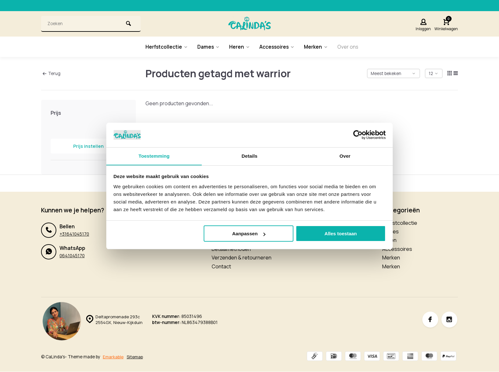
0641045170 (72, 255)
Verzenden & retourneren (241, 257)
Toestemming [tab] (154, 155)
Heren (239, 46)
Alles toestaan (341, 234)
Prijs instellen (88, 146)
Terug (51, 73)
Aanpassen (248, 234)
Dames (207, 46)
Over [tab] (345, 155)
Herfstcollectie (164, 46)
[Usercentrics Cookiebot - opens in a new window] (358, 135)
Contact (221, 266)
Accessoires (277, 46)
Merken (317, 46)
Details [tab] (249, 155)
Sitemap (135, 357)
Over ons (350, 46)
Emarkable (113, 357)
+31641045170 (74, 234)
